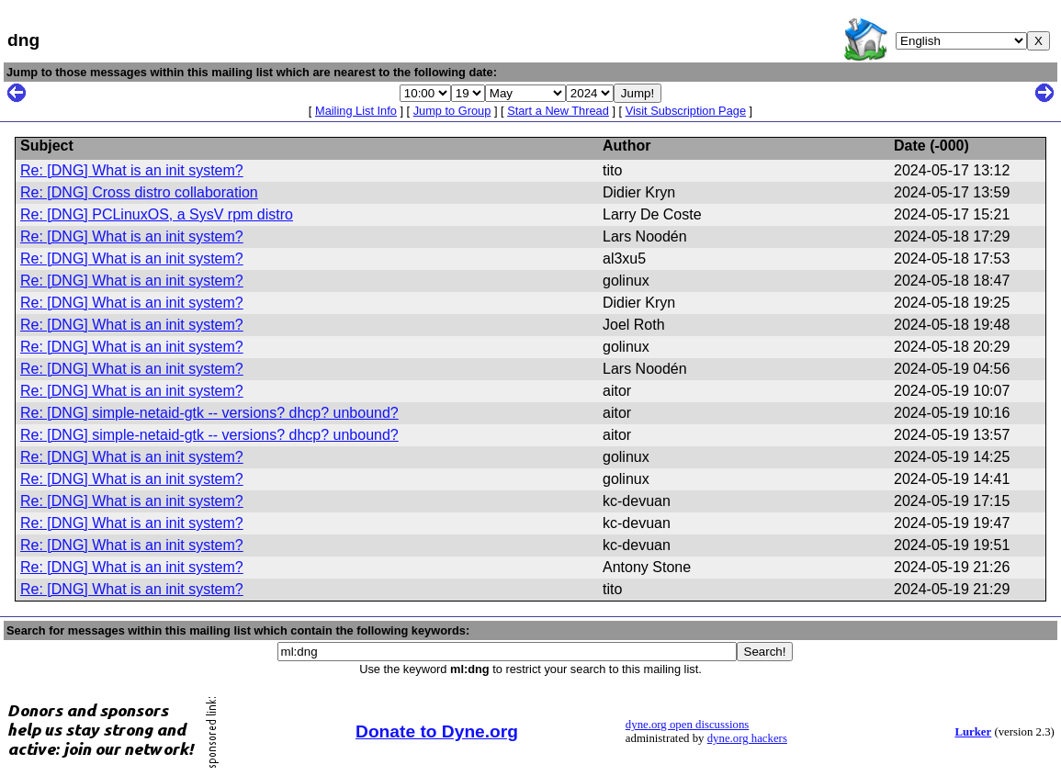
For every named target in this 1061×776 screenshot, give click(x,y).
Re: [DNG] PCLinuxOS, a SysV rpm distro (156, 214)
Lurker (972, 731)
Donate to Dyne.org (437, 731)
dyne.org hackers (747, 738)
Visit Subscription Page (686, 111)
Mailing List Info (356, 111)
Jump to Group (452, 111)
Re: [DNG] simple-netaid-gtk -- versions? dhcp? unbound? (209, 413)
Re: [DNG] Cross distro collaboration (139, 192)
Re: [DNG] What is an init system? (131, 170)
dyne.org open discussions (687, 724)
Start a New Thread (558, 111)
